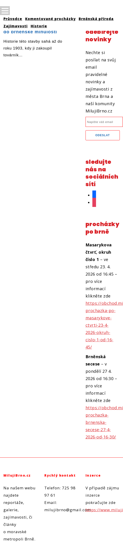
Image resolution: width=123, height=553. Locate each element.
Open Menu (5, 10)
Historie (39, 26)
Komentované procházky (50, 18)
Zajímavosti (15, 26)
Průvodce (12, 18)
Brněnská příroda (96, 18)
